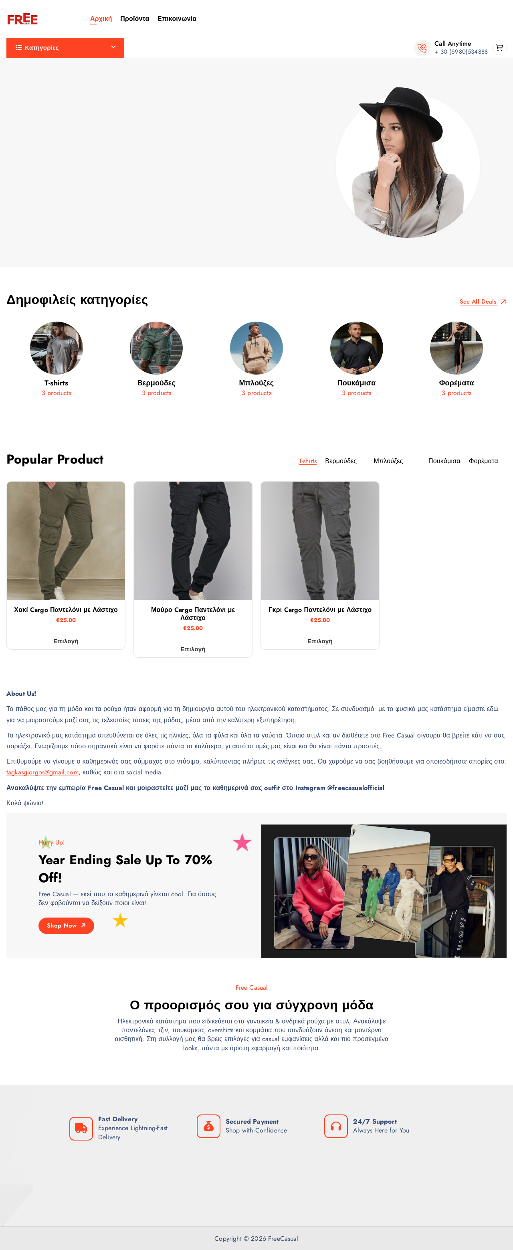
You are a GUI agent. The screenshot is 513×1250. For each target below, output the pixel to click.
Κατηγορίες (37, 47)
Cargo (23, 68)
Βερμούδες (31, 108)
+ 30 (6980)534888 (461, 51)
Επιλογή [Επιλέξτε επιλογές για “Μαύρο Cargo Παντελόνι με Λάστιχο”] (193, 649)
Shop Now (66, 925)
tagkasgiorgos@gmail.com (42, 772)
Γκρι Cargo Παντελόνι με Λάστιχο (320, 610)
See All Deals (483, 302)
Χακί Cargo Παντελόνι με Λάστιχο (66, 610)
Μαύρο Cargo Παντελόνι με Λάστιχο (193, 614)
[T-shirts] (56, 362)
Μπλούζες (29, 148)
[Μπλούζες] (256, 362)
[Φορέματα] (456, 362)
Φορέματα (29, 228)
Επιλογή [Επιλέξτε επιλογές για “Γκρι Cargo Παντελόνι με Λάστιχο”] (320, 641)
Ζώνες (23, 128)
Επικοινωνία (177, 18)
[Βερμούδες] (157, 362)
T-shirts (24, 88)
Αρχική (101, 18)
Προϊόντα (134, 18)
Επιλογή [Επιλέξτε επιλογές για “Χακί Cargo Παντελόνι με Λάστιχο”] (66, 641)
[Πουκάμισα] (357, 362)
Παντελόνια (31, 168)
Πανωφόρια (32, 188)
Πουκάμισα (31, 208)
